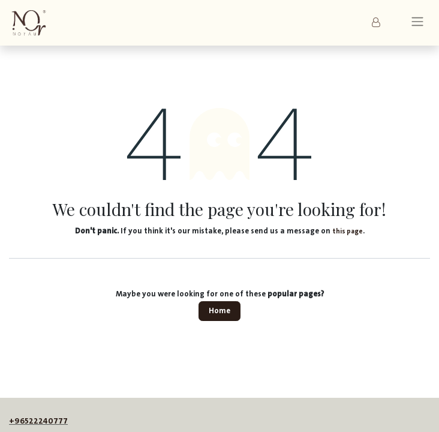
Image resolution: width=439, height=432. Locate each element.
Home (219, 311)
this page (347, 231)
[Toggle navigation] (417, 23)
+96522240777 (38, 421)
